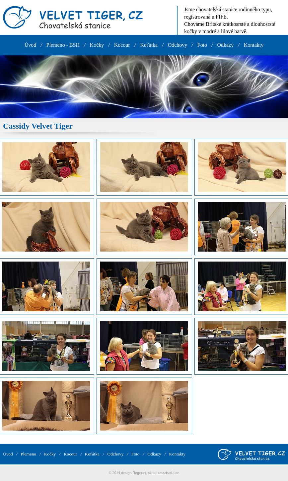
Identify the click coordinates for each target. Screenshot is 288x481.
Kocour (122, 45)
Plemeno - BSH (63, 45)
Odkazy (225, 45)
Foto (202, 45)
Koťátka (149, 45)
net (139, 473)
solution (169, 473)
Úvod (30, 45)
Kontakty (254, 45)
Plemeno (28, 453)
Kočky (97, 45)
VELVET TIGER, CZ (73, 17)
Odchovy (177, 45)
